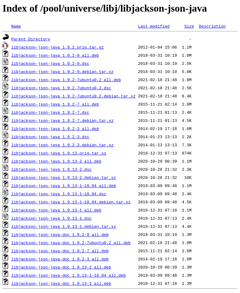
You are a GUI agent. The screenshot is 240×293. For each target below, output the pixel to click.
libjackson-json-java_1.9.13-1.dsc (51, 218)
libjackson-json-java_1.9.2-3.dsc (50, 136)
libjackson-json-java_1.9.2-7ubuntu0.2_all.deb (66, 79)
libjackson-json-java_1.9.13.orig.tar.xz (58, 153)
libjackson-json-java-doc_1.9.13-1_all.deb (61, 283)
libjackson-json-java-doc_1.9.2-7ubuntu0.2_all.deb (71, 242)
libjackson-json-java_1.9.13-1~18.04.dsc (58, 193)
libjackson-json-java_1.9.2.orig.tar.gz (57, 47)
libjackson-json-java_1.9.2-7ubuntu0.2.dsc (61, 88)
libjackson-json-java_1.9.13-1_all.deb (56, 210)
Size (189, 26)
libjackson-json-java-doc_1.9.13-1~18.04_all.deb (68, 275)
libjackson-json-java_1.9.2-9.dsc (50, 63)
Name (16, 26)
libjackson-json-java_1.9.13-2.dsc (51, 169)
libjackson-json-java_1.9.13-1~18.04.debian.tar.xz (71, 202)
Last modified (153, 26)
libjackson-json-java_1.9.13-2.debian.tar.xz (63, 177)
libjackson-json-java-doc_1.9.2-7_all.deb (60, 251)
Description (212, 26)
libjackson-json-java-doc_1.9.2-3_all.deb (60, 259)
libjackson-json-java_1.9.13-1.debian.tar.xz (63, 226)
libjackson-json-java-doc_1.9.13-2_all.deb (61, 267)
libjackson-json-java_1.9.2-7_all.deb (55, 104)
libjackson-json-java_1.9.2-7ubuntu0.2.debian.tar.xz (73, 96)
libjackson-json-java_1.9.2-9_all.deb (55, 55)
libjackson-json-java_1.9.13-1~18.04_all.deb (63, 185)
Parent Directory (30, 39)
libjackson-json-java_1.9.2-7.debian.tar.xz (62, 120)
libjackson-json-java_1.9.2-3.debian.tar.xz (62, 145)
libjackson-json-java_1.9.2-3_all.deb (55, 128)
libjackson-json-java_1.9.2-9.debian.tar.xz (62, 71)
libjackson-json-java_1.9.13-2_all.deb (56, 161)
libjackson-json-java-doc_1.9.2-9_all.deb (60, 234)
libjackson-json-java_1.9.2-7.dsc (50, 112)
